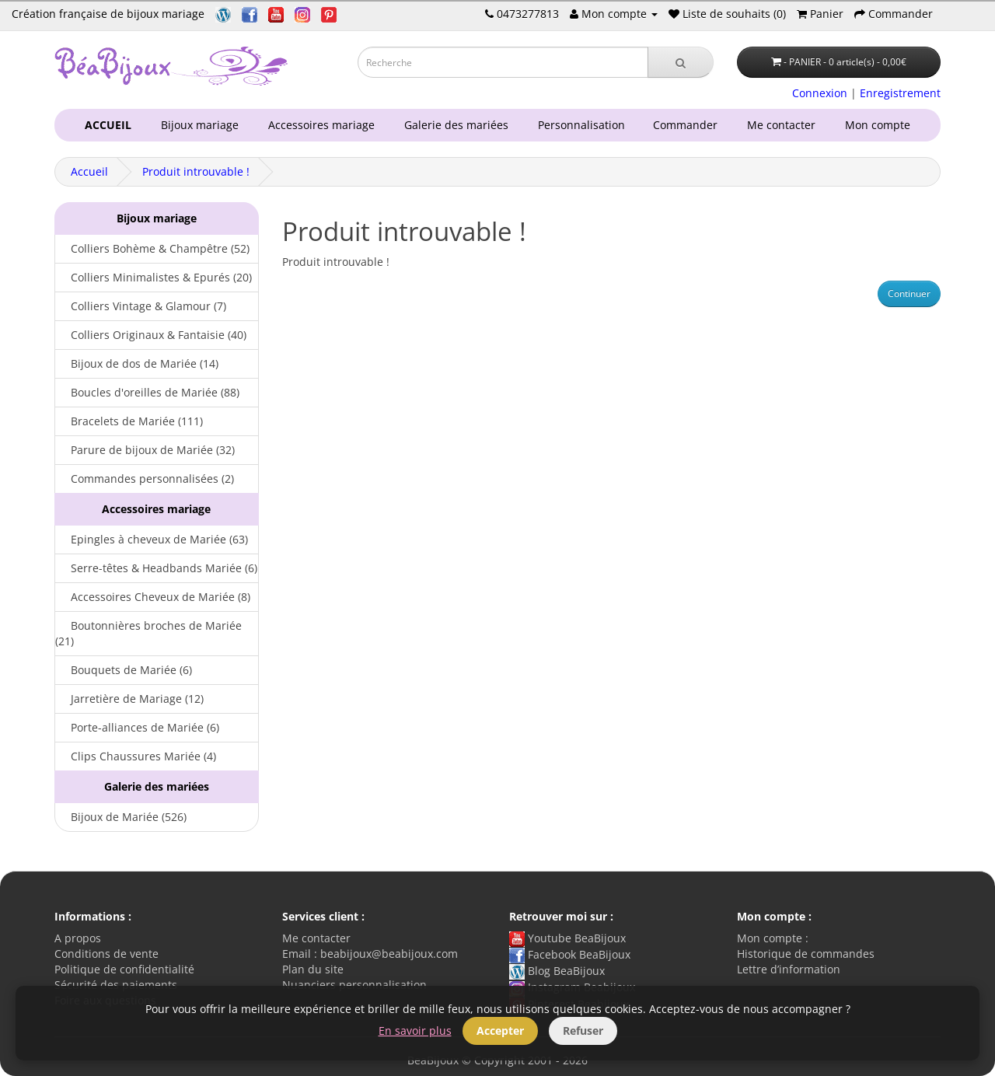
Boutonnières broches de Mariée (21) (148, 633)
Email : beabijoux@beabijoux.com (370, 953)
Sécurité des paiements (115, 984)
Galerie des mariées (453, 124)
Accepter (500, 1030)
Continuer (909, 293)
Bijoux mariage (197, 124)
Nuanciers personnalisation (354, 984)
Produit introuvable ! (196, 171)
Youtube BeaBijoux (567, 938)
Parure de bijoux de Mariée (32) (145, 449)
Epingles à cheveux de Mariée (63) (151, 539)
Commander (688, 124)
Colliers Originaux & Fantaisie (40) (150, 334)
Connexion (819, 93)
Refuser (583, 1030)
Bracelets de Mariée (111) (129, 421)
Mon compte (880, 124)
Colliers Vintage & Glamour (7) (140, 306)
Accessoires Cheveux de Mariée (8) (152, 596)
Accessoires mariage (318, 124)
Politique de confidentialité (124, 969)
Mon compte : (772, 938)
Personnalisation (578, 124)
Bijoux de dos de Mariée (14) (136, 363)
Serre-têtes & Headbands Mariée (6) (156, 568)
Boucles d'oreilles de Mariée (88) (147, 392)
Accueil (89, 171)
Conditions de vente (106, 953)
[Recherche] (681, 62)
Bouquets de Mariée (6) (123, 669)
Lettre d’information (788, 969)
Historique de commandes (806, 953)
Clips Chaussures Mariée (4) (135, 756)
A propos (77, 938)
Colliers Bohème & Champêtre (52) (152, 248)
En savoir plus (415, 1030)
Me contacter (784, 124)
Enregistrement (900, 93)
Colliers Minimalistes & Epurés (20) (153, 277)
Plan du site (313, 969)
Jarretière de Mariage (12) (129, 698)
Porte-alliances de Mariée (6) (137, 727)
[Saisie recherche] (503, 62)
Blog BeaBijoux (557, 970)
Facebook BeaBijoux (569, 954)
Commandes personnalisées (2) (144, 478)
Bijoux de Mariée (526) (121, 816)
